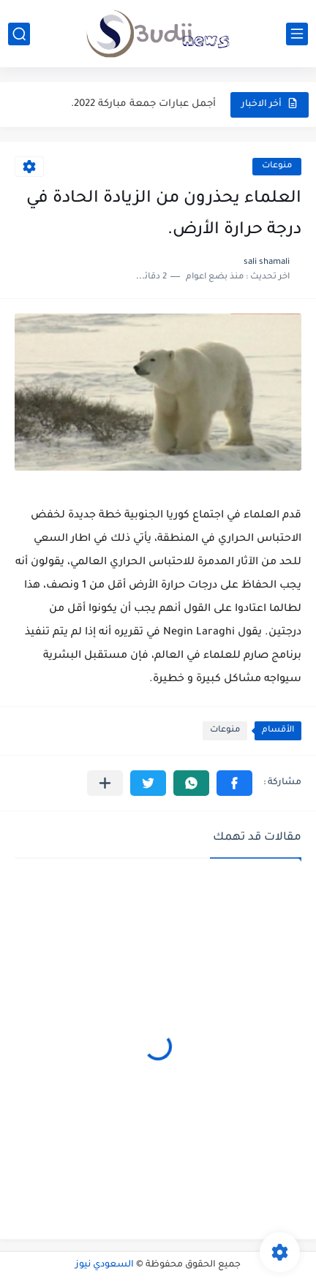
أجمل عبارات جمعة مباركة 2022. (143, 104)
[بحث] (19, 34)
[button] (234, 783)
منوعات (277, 166)
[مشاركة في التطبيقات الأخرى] (105, 783)
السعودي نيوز (104, 1265)
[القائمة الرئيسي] (297, 34)
